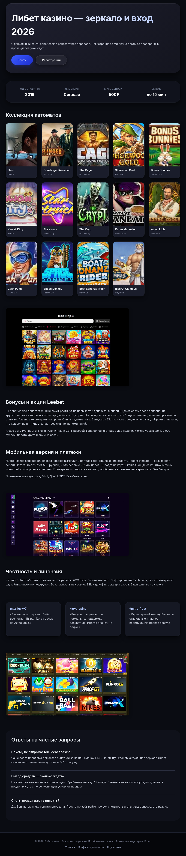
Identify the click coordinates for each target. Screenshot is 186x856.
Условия (70, 847)
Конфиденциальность (91, 847)
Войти (22, 60)
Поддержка (114, 847)
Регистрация (51, 60)
